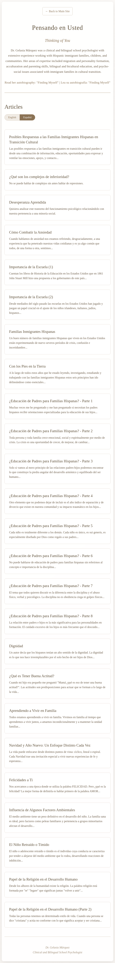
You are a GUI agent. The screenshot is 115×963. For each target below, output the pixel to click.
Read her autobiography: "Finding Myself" (32, 82)
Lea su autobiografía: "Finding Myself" (85, 82)
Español (27, 117)
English (12, 117)
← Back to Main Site (57, 11)
